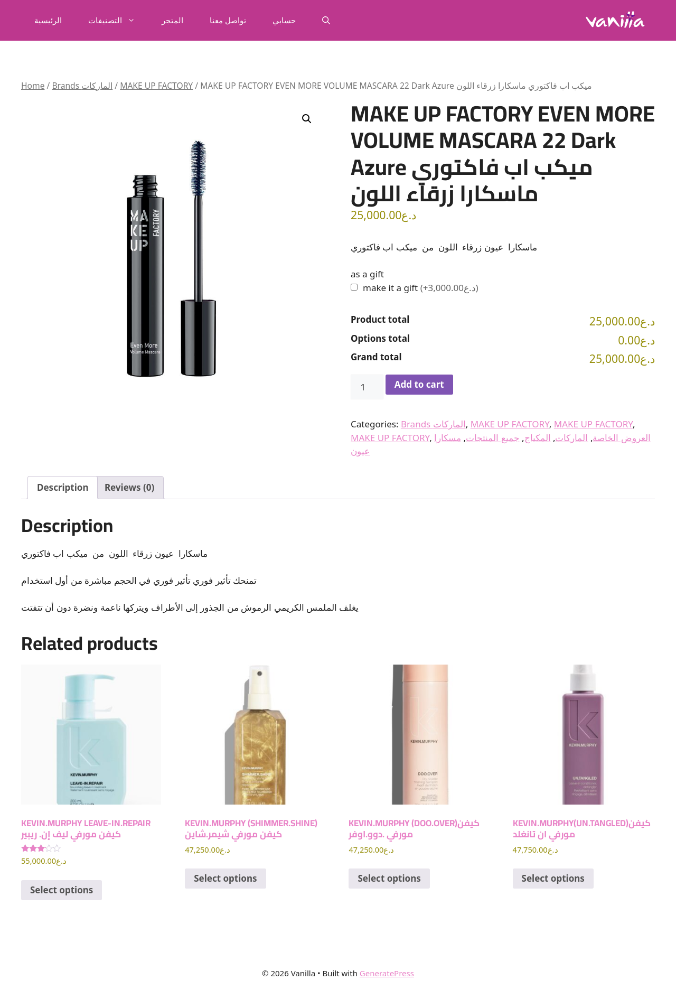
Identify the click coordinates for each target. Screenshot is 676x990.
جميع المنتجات (492, 438)
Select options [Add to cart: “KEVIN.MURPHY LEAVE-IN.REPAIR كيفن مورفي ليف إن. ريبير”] (61, 890)
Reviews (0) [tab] (129, 487)
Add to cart (419, 384)
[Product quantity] (367, 387)
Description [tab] (62, 487)
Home (32, 85)
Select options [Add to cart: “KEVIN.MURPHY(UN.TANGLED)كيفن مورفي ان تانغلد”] (553, 878)
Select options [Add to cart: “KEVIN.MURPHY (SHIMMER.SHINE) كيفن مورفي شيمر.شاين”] (225, 878)
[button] (326, 20)
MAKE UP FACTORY (156, 85)
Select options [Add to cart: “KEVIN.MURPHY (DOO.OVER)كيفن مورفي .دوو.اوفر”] (389, 878)
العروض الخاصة (621, 438)
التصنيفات (118, 20)
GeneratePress (387, 973)
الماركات (571, 438)
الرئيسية (48, 20)
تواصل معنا (228, 20)
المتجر (172, 20)
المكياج (537, 438)
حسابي (284, 20)
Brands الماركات (82, 85)
